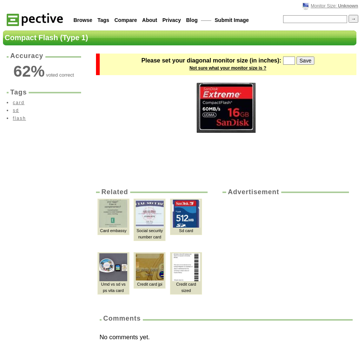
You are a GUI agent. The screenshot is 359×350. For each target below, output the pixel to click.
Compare (126, 20)
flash (19, 118)
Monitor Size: (334, 6)
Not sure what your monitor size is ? (227, 68)
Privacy (171, 20)
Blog (192, 20)
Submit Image (232, 20)
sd (16, 110)
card (19, 102)
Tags (103, 20)
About (149, 20)
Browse (83, 20)
